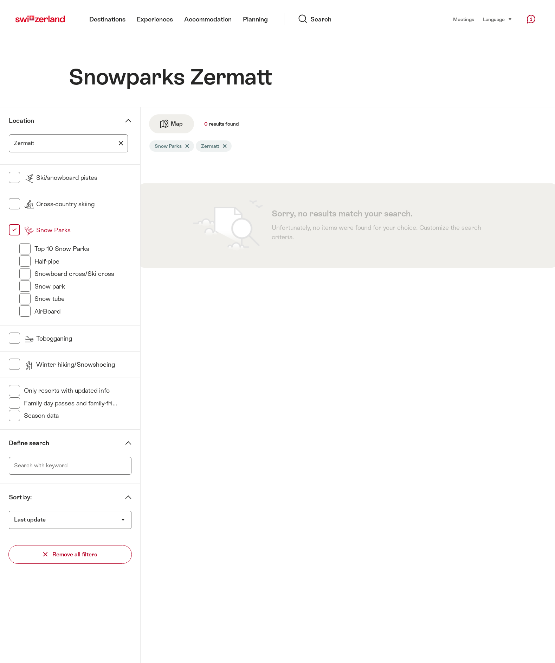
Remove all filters (70, 554)
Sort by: (20, 497)
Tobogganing (48, 338)
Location (21, 120)
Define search (29, 443)
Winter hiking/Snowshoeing (69, 364)
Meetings (463, 19)
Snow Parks (47, 230)
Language (497, 18)
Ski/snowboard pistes (60, 177)
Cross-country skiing (59, 204)
